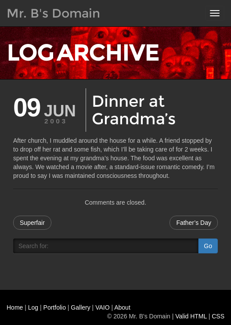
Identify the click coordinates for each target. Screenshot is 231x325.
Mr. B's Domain (53, 13)
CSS (218, 316)
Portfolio (54, 307)
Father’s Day (193, 222)
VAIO (102, 307)
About (122, 307)
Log (33, 307)
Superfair (32, 222)
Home (15, 307)
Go (208, 245)
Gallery (80, 307)
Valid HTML (191, 316)
